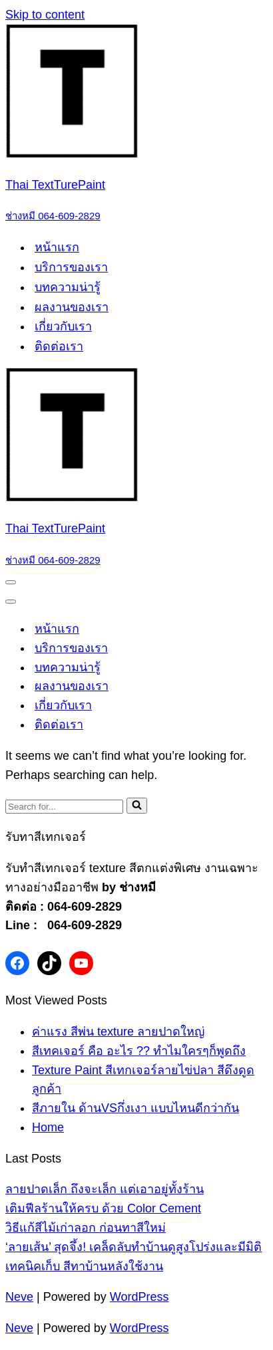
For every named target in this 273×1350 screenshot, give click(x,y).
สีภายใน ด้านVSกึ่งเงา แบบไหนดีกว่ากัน (135, 1108)
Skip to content (45, 14)
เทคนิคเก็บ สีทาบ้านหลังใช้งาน (84, 1266)
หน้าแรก (57, 247)
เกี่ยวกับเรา (63, 326)
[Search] (64, 807)
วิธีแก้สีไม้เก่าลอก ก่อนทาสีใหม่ (85, 1227)
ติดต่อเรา (59, 346)
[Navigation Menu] (10, 582)
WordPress (139, 1296)
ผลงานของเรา (72, 307)
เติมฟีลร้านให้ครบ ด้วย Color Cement (103, 1208)
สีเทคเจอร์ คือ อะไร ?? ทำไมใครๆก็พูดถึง (139, 1051)
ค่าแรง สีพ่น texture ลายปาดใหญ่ (118, 1031)
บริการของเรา (71, 267)
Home (48, 1127)
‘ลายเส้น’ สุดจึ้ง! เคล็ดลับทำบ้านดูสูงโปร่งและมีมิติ (133, 1247)
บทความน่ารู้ (68, 287)
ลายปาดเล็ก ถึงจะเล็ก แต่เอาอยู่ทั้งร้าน (104, 1189)
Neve (19, 1296)
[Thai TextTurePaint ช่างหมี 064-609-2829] (136, 125)
